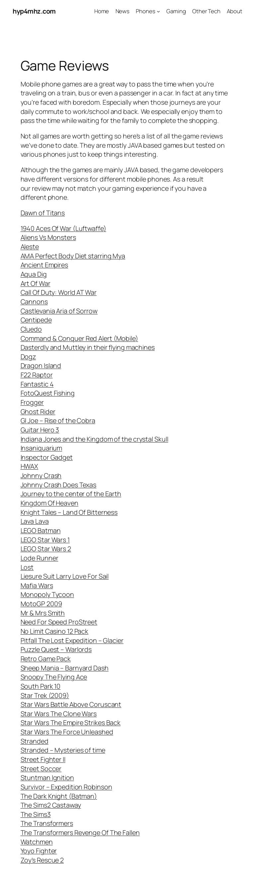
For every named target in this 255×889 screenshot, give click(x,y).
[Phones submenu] (158, 11)
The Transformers (47, 823)
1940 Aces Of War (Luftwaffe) (63, 228)
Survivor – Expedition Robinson (66, 786)
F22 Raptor (37, 374)
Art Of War (35, 283)
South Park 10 (41, 686)
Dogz (28, 356)
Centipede (36, 319)
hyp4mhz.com (34, 11)
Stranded (34, 741)
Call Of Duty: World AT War (59, 292)
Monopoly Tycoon (47, 594)
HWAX (30, 466)
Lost (27, 567)
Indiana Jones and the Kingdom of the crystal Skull (94, 439)
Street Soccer (41, 768)
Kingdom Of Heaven (49, 502)
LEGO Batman (41, 530)
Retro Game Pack (46, 658)
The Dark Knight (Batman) (59, 796)
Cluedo (31, 329)
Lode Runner (39, 557)
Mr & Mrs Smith (43, 612)
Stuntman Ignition (47, 777)
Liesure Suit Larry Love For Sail (65, 576)
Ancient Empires (44, 264)
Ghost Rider (38, 411)
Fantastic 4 (37, 384)
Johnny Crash (41, 475)
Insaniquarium (41, 448)
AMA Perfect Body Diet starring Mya (73, 255)
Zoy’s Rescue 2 (42, 860)
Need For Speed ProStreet (59, 621)
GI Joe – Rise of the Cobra (58, 420)
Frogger (32, 402)
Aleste (30, 246)
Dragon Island (41, 365)
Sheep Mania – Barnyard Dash (65, 667)
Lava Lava (35, 521)
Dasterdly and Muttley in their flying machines (88, 347)
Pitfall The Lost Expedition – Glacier (72, 640)
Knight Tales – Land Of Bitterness (69, 512)
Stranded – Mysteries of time (63, 750)
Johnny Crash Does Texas (59, 484)
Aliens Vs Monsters (48, 237)
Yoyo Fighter (39, 850)
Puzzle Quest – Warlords (56, 649)
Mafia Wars (37, 585)
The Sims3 (36, 814)
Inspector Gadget (47, 457)
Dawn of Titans (43, 212)
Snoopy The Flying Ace (54, 676)
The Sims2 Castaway (51, 805)
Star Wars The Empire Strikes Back (71, 722)
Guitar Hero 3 (40, 429)
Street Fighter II (43, 759)
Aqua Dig (34, 274)
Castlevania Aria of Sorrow (59, 310)
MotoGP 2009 (41, 603)
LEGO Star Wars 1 (45, 539)
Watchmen (37, 841)
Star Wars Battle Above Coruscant (71, 704)
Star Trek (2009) (45, 695)
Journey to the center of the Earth (71, 493)
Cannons (34, 301)
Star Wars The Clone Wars (59, 713)
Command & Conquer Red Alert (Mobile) (79, 338)
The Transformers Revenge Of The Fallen (80, 832)
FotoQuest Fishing (48, 393)
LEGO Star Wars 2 (46, 548)
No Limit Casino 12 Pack (55, 631)
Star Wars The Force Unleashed (67, 731)
